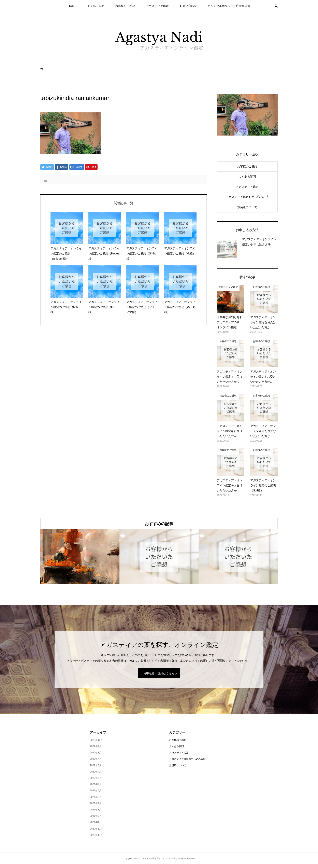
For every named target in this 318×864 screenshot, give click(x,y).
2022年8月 (95, 752)
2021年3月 (95, 809)
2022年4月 (95, 771)
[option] (79, 556)
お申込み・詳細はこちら (159, 673)
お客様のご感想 (125, 6)
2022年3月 (95, 778)
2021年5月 (95, 797)
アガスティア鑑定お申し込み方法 (247, 196)
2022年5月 (95, 765)
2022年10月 (96, 740)
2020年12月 (96, 828)
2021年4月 (95, 803)
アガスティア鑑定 (157, 6)
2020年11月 (96, 835)
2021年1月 (95, 822)
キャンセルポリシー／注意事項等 (229, 6)
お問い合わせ (188, 6)
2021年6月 (95, 790)
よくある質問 (95, 6)
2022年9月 (95, 746)
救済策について (247, 207)
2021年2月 (95, 815)
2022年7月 (95, 758)
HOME (72, 6)
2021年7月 (95, 784)
